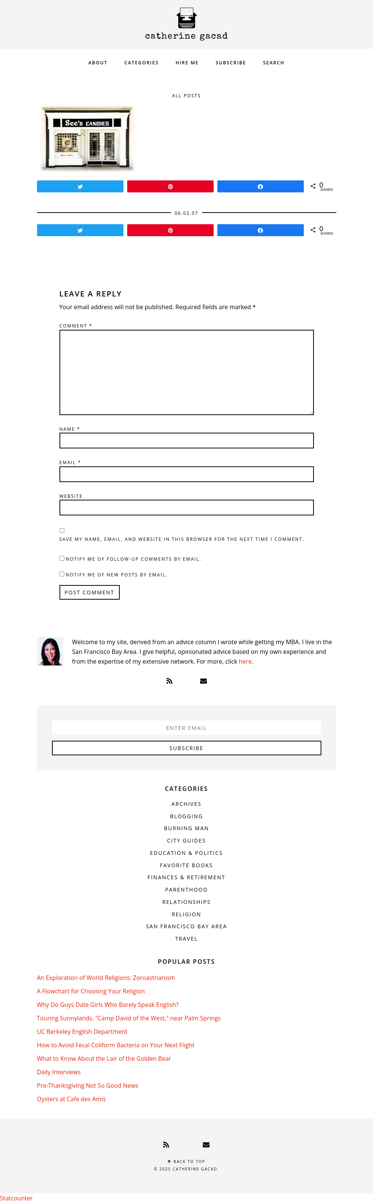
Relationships (186, 901)
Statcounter (16, 1198)
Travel (186, 938)
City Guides (186, 840)
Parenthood (186, 889)
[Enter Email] (186, 728)
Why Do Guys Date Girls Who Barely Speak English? (108, 1005)
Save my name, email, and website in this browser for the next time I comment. (182, 539)
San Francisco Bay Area (186, 926)
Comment (76, 326)
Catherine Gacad (187, 24)
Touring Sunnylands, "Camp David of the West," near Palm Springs (129, 1018)
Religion (186, 914)
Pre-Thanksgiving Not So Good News (87, 1085)
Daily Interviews (59, 1072)
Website (71, 496)
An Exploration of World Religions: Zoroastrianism (106, 978)
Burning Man (186, 828)
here (245, 661)
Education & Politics (186, 852)
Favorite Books (186, 865)
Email (70, 462)
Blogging (186, 816)
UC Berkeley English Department (82, 1031)
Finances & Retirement (187, 877)
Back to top (186, 1161)
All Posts (186, 95)
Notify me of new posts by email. (117, 575)
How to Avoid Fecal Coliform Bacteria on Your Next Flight (116, 1045)
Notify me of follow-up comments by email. (134, 559)
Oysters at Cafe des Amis (71, 1099)
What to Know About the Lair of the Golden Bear (104, 1058)
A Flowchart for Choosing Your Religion (91, 991)
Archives (186, 803)
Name (69, 429)
